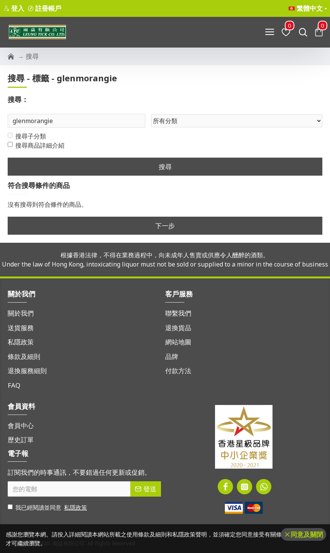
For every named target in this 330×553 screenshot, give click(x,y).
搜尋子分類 (27, 137)
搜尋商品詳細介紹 (36, 146)
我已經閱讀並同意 (48, 507)
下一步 (165, 226)
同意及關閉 (307, 534)
